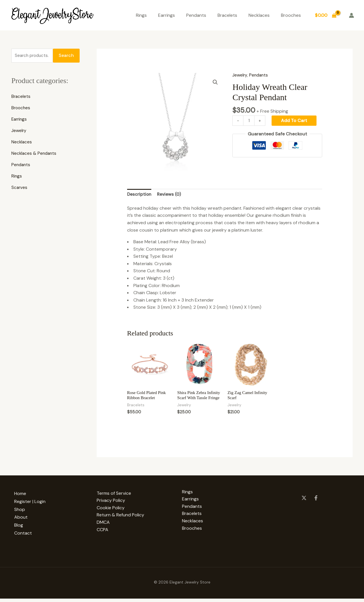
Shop (22, 515)
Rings (141, 15)
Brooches (291, 15)
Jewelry (19, 132)
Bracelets (227, 15)
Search (66, 56)
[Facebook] (315, 505)
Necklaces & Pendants (34, 154)
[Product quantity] (249, 121)
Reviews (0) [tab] (170, 195)
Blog (21, 529)
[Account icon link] (351, 15)
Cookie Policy (111, 515)
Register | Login (32, 508)
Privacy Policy (111, 508)
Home (23, 500)
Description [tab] (139, 195)
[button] (215, 82)
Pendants (196, 15)
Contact (26, 537)
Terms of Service (114, 500)
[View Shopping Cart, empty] (325, 15)
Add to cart (295, 120)
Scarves (19, 188)
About (23, 522)
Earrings (166, 15)
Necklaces (259, 15)
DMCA (103, 529)
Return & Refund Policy (120, 522)
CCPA (102, 537)
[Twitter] (304, 505)
